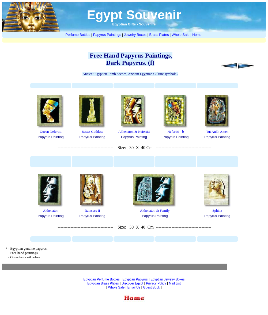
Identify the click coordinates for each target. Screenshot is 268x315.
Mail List (175, 283)
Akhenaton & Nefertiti (134, 132)
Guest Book (151, 287)
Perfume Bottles (78, 35)
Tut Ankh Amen (217, 132)
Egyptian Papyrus (135, 279)
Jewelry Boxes (135, 35)
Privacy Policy (156, 283)
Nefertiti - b (175, 132)
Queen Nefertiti (51, 132)
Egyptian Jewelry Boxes (167, 279)
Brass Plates (159, 35)
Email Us (133, 287)
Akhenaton (50, 210)
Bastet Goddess (92, 132)
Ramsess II (92, 210)
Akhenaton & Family (155, 210)
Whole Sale (180, 35)
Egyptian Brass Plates (103, 283)
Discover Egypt (132, 283)
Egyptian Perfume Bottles (101, 279)
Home (197, 35)
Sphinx (217, 210)
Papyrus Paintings (107, 35)
